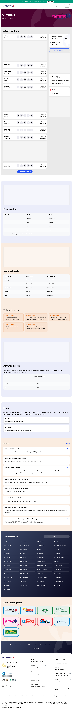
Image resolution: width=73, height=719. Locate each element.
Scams (11, 696)
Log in (67, 6)
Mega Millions (29, 6)
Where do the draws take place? (36, 458)
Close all (67, 443)
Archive (16, 23)
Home (17, 6)
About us (4, 696)
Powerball (22, 6)
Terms (34, 696)
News (42, 6)
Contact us (37, 648)
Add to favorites (59, 50)
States (36, 6)
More (52, 6)
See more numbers (25, 171)
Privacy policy (41, 696)
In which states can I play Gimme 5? (36, 479)
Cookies (49, 696)
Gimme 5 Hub (7, 23)
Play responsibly (19, 696)
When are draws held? (36, 449)
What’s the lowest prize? (36, 498)
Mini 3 (46, 6)
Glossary (28, 696)
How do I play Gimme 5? (36, 467)
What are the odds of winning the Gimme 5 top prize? (36, 519)
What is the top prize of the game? (36, 488)
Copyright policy (58, 696)
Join (61, 6)
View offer (50, 1)
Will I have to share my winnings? (36, 507)
